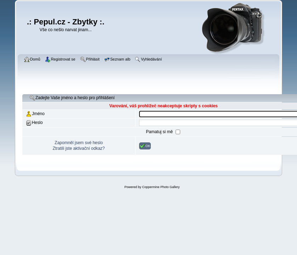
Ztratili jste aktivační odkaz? (79, 148)
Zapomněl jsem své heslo (79, 142)
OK (144, 146)
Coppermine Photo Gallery (160, 187)
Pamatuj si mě (160, 131)
